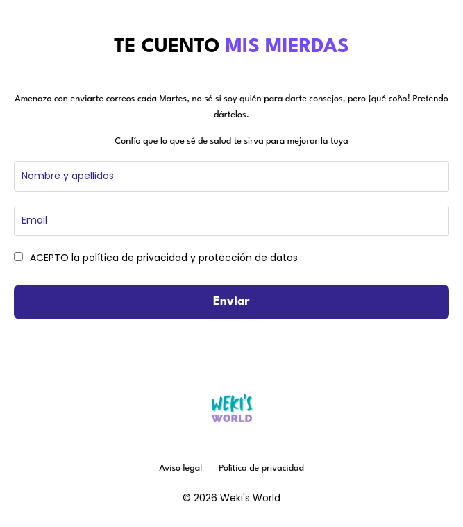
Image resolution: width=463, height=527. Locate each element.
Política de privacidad (261, 468)
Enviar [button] (231, 302)
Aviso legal (180, 468)
